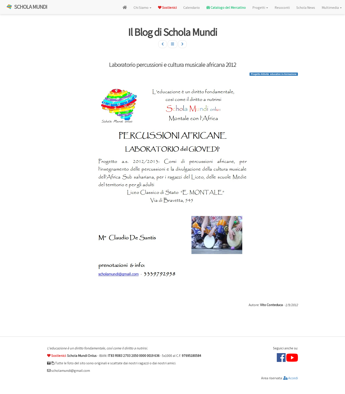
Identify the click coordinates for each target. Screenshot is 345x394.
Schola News (305, 7)
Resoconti (282, 7)
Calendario (191, 7)
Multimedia (332, 7)
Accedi (290, 378)
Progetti (260, 7)
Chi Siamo (142, 7)
